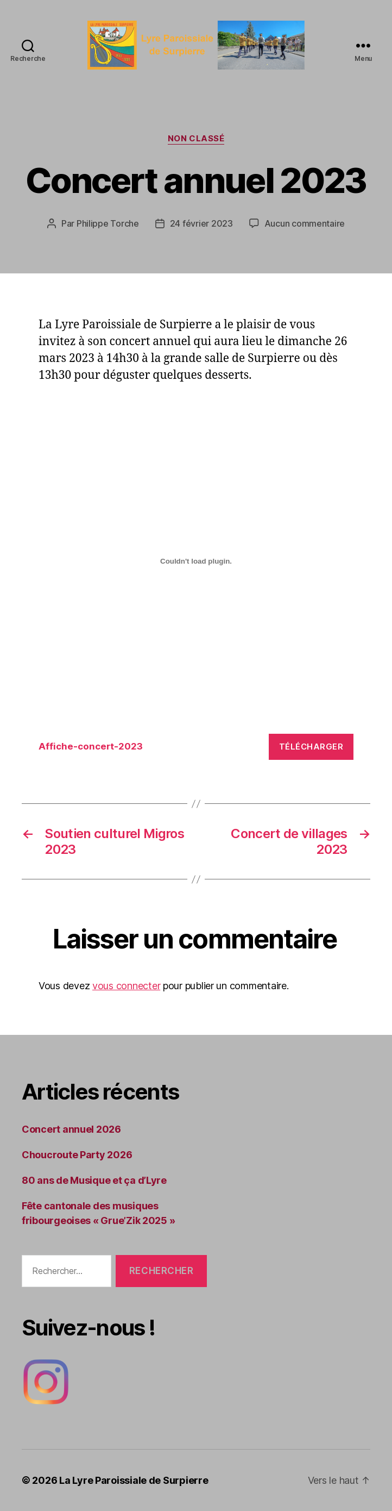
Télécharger (311, 746)
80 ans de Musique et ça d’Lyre (94, 1180)
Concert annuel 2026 (71, 1129)
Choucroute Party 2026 (77, 1154)
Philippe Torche (108, 223)
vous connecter (126, 985)
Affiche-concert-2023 (91, 746)
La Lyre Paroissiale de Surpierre (133, 1480)
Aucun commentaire (304, 223)
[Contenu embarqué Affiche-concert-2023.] (196, 561)
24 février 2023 (201, 223)
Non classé (196, 138)
